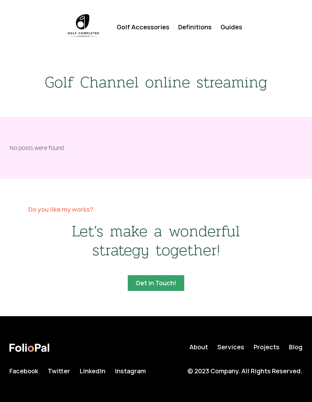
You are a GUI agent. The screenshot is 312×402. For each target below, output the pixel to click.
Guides (231, 27)
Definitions (195, 27)
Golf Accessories (143, 27)
